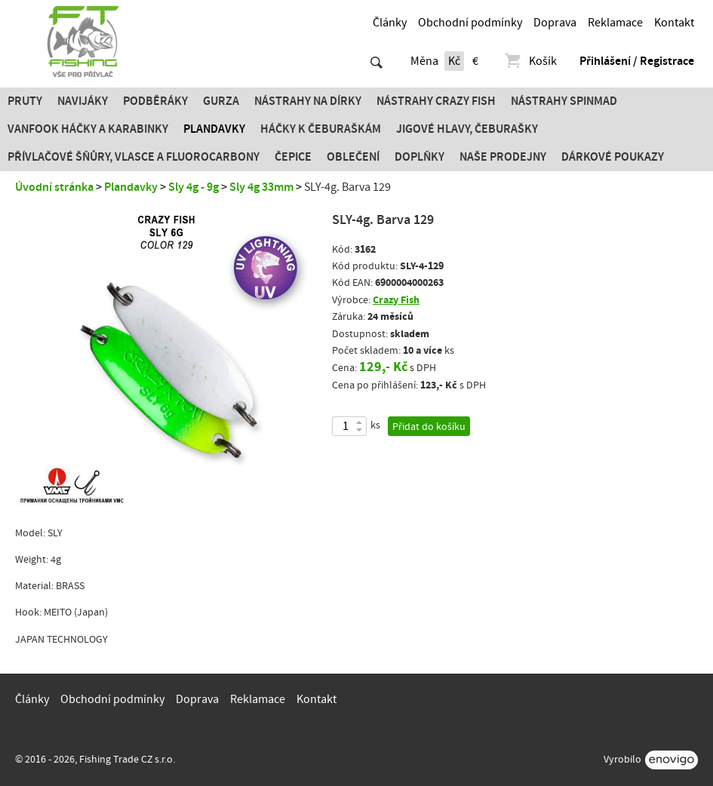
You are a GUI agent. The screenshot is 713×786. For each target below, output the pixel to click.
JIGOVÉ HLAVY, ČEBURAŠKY (467, 129)
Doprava (554, 22)
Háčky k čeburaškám (320, 129)
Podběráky (155, 101)
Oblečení (353, 157)
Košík (530, 61)
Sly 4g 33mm (261, 187)
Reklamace (615, 22)
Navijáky (82, 101)
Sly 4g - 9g (193, 187)
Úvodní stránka (54, 187)
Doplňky (419, 157)
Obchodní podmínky (470, 22)
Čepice (293, 157)
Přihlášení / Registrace (636, 61)
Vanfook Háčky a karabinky (88, 129)
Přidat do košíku (429, 427)
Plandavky (214, 129)
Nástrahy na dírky (307, 101)
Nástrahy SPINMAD (564, 101)
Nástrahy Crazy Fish (436, 101)
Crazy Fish (396, 299)
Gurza (221, 101)
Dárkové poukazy (612, 157)
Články (390, 22)
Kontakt (674, 22)
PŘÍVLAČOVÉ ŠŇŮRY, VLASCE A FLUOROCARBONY (134, 157)
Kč (454, 61)
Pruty (25, 101)
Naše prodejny (502, 157)
